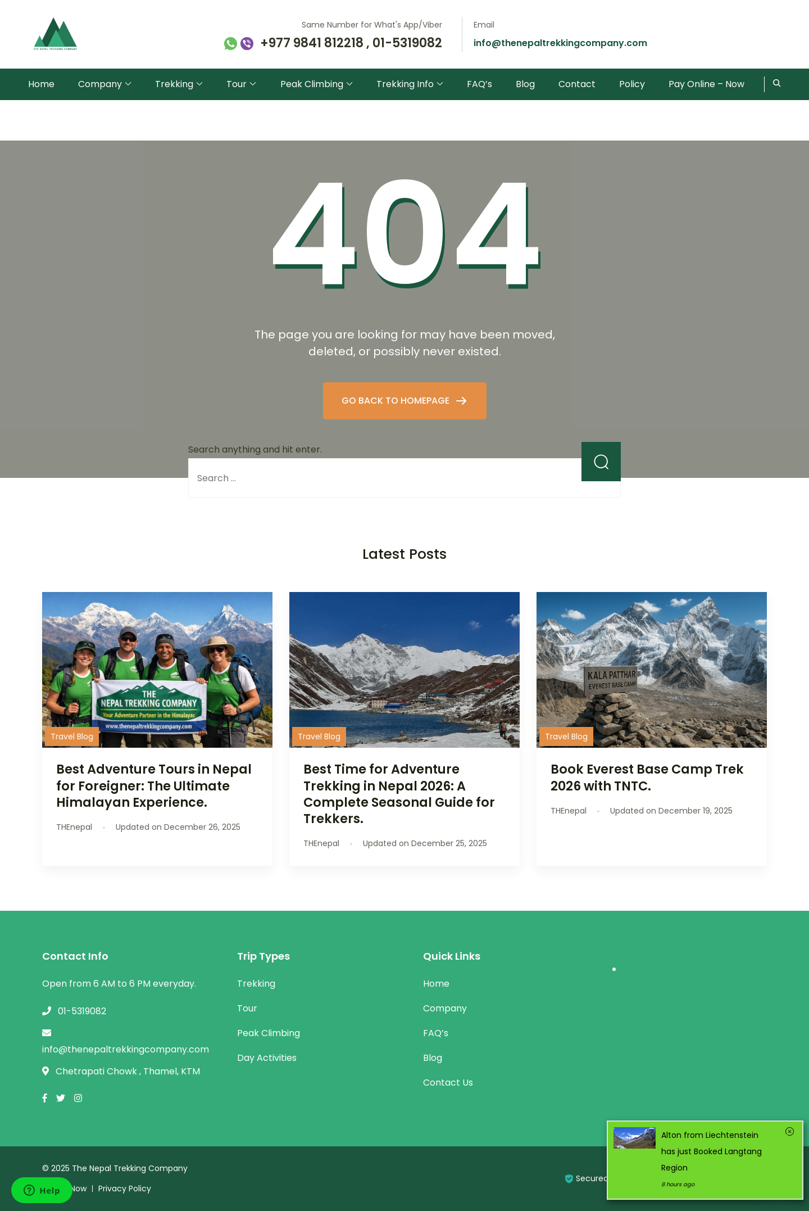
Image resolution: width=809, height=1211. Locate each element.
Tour (236, 84)
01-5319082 (82, 1011)
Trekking (174, 84)
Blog (525, 84)
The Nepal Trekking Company (130, 1168)
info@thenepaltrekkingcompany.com (560, 43)
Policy (632, 84)
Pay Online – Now (706, 84)
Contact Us (448, 1082)
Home (41, 84)
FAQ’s (479, 84)
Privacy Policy (124, 1188)
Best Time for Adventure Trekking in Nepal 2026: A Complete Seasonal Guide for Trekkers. (399, 793)
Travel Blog (72, 736)
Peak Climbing (311, 84)
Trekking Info (405, 84)
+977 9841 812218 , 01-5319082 (351, 43)
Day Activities (267, 1057)
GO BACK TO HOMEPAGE (397, 400)
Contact (577, 84)
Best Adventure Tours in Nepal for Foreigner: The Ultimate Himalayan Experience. (154, 785)
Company (100, 84)
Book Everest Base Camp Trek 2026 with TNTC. (647, 777)
